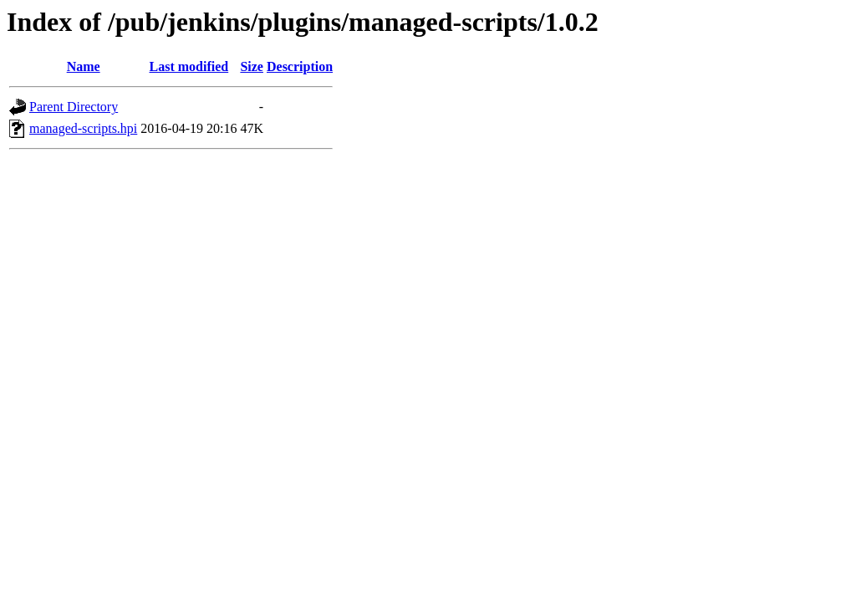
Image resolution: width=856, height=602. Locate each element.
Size (251, 66)
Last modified (189, 66)
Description (300, 66)
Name (83, 66)
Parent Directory (73, 106)
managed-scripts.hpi (83, 128)
